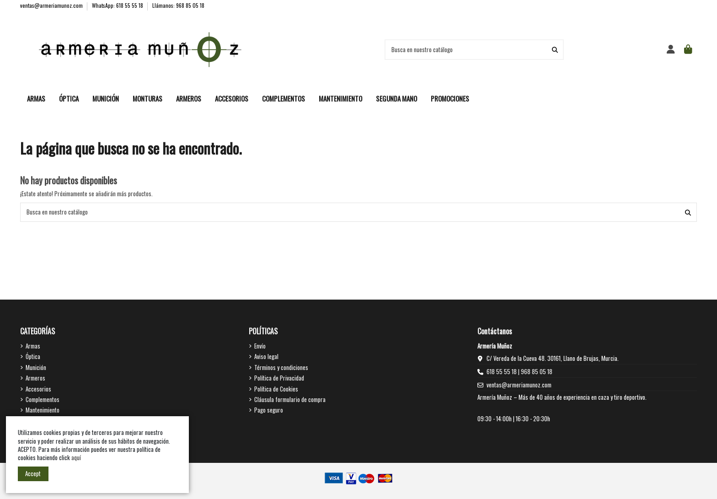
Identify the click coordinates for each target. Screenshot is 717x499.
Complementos (42, 399)
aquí (76, 457)
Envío (260, 346)
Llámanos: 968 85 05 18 (178, 5)
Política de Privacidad (279, 378)
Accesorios (38, 389)
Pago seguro (268, 410)
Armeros (35, 378)
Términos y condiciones (281, 367)
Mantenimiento (42, 410)
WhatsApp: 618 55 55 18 (118, 5)
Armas (33, 346)
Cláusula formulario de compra (290, 399)
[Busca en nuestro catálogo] (555, 49)
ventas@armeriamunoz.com (52, 5)
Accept (33, 473)
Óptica (33, 356)
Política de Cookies (276, 389)
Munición (36, 367)
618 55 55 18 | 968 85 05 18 (519, 371)
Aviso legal (266, 356)
